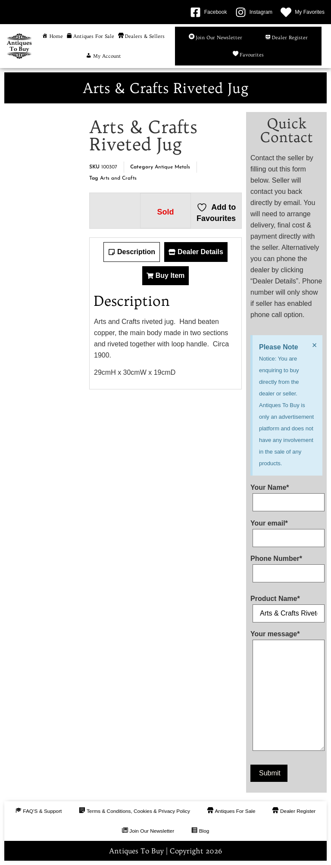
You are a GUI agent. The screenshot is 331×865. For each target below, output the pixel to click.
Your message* (286, 692)
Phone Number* (286, 566)
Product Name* (286, 606)
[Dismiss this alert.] (314, 345)
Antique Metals (172, 167)
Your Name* (286, 495)
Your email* (286, 530)
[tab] (131, 252)
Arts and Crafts (118, 178)
